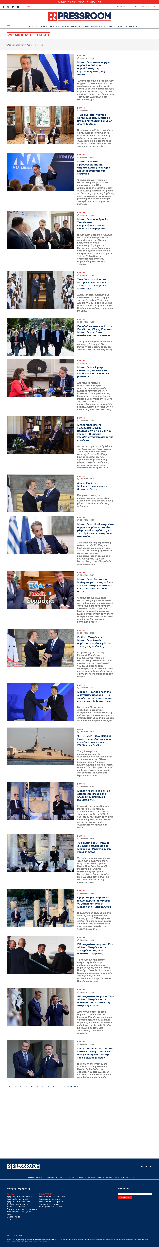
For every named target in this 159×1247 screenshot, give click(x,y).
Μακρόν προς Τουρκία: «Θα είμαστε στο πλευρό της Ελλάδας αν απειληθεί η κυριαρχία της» (93, 795)
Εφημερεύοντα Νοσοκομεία (19, 1196)
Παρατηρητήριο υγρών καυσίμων (22, 1209)
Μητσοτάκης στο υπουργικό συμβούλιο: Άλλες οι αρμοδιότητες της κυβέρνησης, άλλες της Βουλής (94, 68)
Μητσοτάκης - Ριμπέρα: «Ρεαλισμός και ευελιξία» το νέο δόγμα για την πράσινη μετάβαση (93, 372)
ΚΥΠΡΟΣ (103, 26)
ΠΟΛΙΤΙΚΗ (32, 26)
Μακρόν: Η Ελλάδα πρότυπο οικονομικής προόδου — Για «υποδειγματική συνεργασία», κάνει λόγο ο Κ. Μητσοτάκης (94, 696)
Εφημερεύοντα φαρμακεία (19, 1201)
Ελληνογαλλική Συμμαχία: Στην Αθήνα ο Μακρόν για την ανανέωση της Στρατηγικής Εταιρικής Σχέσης (95, 1001)
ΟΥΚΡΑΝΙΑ (62, 2)
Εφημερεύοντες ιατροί (17, 1199)
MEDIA (112, 26)
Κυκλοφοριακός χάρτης (18, 1204)
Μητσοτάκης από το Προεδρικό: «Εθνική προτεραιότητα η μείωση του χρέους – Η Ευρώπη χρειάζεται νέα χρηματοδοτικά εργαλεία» (95, 432)
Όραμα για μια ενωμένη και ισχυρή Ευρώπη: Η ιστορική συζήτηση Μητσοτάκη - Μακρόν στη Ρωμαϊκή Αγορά (94, 902)
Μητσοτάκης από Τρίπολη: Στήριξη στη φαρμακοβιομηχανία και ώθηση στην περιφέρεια (93, 224)
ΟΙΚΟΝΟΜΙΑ (54, 26)
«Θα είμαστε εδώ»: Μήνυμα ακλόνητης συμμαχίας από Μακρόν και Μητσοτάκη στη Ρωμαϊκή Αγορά (94, 847)
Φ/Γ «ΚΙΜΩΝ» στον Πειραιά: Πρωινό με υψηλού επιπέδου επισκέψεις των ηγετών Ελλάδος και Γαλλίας (94, 740)
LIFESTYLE (122, 26)
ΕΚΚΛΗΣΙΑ (90, 2)
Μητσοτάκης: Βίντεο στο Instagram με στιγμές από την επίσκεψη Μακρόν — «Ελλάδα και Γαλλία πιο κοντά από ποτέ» (95, 585)
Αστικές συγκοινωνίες (17, 1206)
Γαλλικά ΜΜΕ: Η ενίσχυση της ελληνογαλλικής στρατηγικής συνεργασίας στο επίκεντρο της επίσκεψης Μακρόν (95, 1053)
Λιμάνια (10, 1214)
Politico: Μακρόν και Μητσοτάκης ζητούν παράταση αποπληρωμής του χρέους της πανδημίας (94, 642)
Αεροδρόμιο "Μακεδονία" (50, 1206)
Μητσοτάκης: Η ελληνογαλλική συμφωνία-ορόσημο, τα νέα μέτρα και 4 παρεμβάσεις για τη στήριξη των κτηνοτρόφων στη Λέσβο (95, 530)
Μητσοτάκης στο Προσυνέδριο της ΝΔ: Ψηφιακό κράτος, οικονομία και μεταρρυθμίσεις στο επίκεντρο (93, 167)
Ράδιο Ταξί (12, 1219)
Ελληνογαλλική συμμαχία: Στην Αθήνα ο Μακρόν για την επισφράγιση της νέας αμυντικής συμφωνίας (95, 949)
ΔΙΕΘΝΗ (94, 26)
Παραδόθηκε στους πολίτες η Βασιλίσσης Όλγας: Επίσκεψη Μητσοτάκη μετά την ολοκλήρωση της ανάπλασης (95, 331)
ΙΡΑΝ (99, 2)
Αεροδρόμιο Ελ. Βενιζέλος (19, 1212)
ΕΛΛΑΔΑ (65, 26)
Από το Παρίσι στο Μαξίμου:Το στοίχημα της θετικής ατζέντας (92, 486)
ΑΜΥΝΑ (81, 2)
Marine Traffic (13, 1217)
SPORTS (133, 26)
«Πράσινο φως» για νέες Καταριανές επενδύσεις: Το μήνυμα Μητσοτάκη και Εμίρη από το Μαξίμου (94, 119)
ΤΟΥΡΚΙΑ (72, 2)
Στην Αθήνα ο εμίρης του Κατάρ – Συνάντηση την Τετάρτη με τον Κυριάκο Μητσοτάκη (92, 284)
